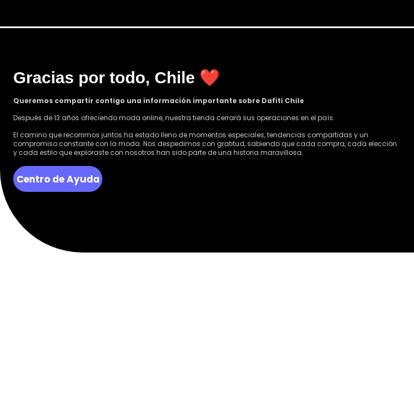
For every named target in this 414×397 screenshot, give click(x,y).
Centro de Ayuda (58, 179)
